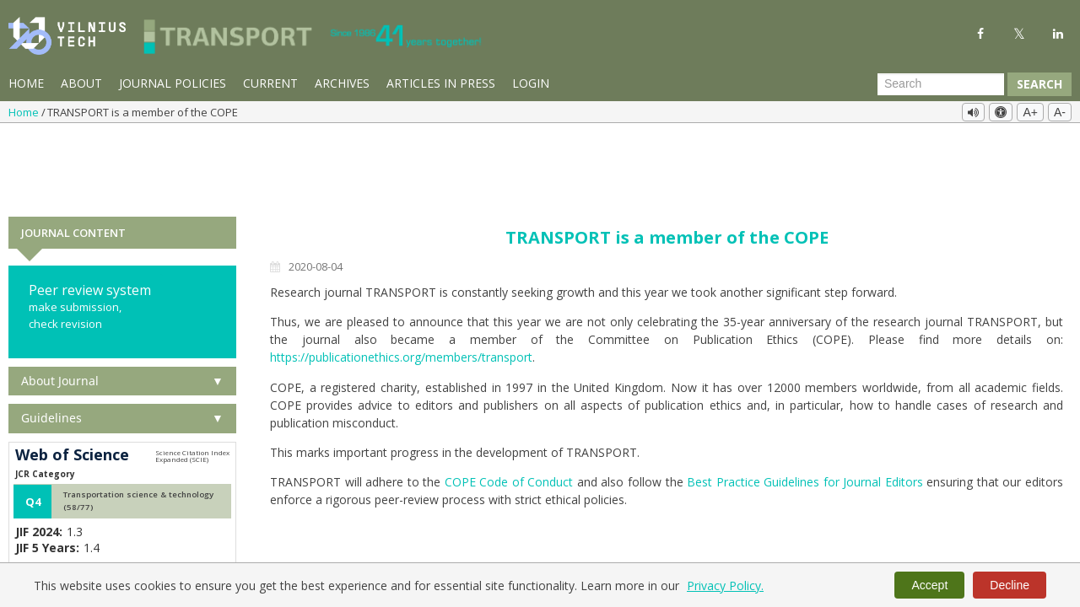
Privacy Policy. (725, 585)
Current (270, 83)
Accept (929, 585)
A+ (1030, 112)
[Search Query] (941, 84)
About (81, 83)
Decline (1009, 585)
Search (1039, 84)
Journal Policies (172, 83)
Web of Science (72, 377)
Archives (342, 83)
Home (26, 83)
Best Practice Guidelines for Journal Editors (805, 405)
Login (530, 83)
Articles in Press (440, 83)
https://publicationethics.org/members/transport (401, 280)
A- (1060, 112)
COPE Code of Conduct (509, 405)
